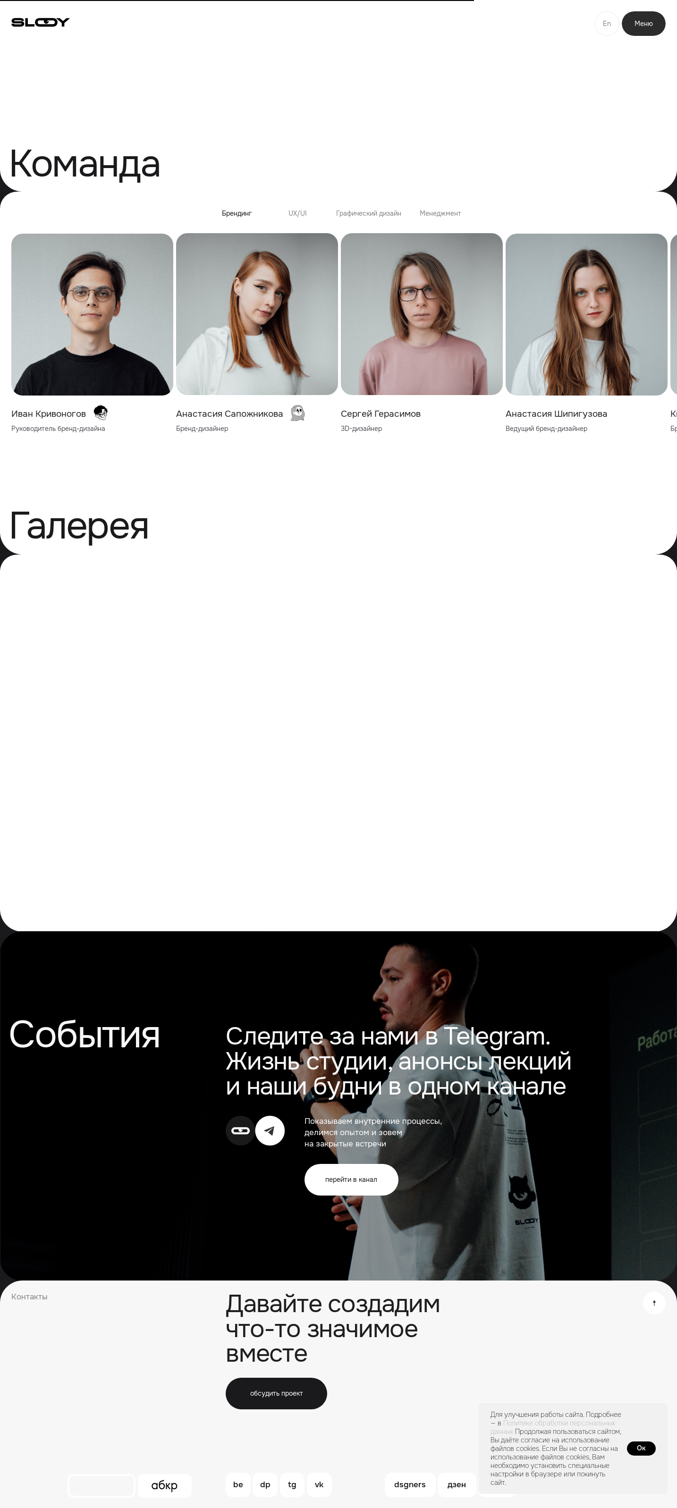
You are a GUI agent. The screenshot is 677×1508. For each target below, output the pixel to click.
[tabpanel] (338, 334)
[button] (276, 1393)
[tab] (236, 218)
